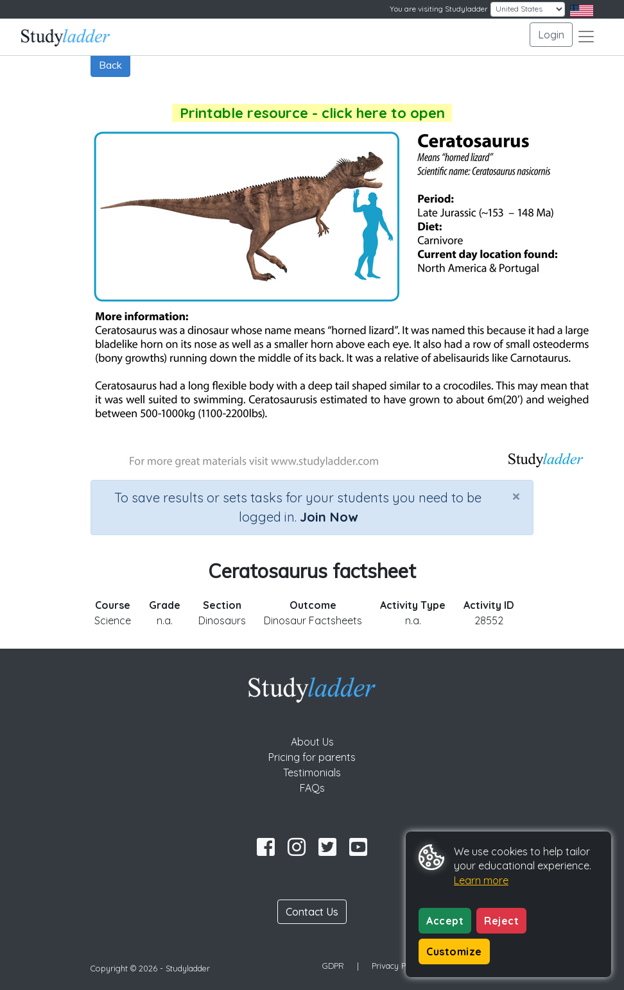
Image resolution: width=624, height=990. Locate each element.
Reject (501, 920)
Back (110, 64)
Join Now (329, 517)
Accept (445, 920)
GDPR (333, 965)
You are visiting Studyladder (439, 8)
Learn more (481, 880)
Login (551, 34)
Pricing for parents (312, 757)
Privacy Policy (397, 965)
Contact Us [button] (312, 911)
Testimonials (312, 772)
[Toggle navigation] (586, 36)
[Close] (516, 496)
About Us (312, 741)
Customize (454, 951)
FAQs (312, 787)
